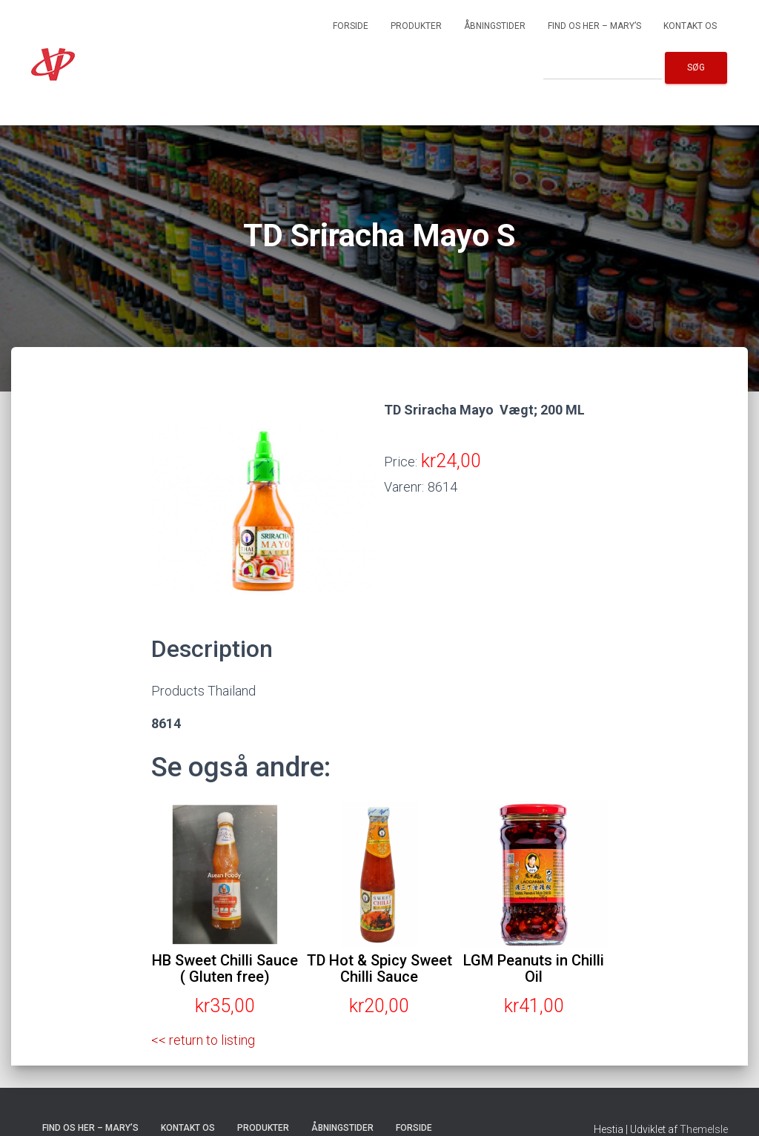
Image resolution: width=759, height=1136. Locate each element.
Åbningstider (495, 26)
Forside (350, 26)
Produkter (416, 26)
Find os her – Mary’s (594, 26)
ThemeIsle (704, 1129)
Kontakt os (690, 26)
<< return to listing (203, 1040)
